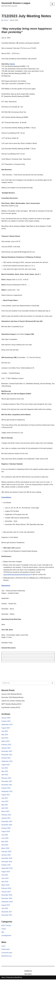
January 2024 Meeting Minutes (11, 696)
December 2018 (6, 897)
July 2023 (4, 733)
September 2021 (7, 793)
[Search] (25, 684)
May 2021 (4, 807)
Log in (3, 948)
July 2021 (4, 800)
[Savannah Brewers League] (15, 4)
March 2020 (5, 850)
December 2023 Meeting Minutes (12, 699)
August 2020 (5, 833)
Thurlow (5, 20)
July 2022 (4, 770)
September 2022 (7, 763)
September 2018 (7, 904)
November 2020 (6, 827)
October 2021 (6, 790)
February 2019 (6, 890)
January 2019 (6, 894)
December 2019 (6, 860)
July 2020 (4, 837)
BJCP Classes (6, 928)
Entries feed (5, 952)
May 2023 (4, 736)
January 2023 (6, 750)
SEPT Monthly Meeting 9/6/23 (11, 706)
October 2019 (6, 867)
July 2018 (4, 911)
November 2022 (6, 756)
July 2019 (4, 877)
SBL (2, 934)
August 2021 (5, 796)
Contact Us (28, 973)
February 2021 (6, 817)
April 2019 (4, 884)
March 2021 (5, 813)
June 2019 (4, 880)
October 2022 (6, 760)
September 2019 (7, 870)
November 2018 (6, 901)
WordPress (18, 980)
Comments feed (6, 955)
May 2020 (4, 844)
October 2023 (6, 723)
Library (3, 931)
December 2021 (6, 783)
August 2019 (5, 874)
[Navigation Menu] (52, 4)
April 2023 (4, 739)
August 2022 (5, 766)
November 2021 (6, 787)
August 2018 (5, 907)
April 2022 (4, 776)
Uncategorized (6, 938)
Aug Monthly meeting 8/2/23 (10, 709)
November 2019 (6, 864)
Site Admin (28, 976)
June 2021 (4, 803)
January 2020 (6, 857)
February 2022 (6, 780)
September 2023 (7, 726)
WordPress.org (6, 958)
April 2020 (4, 847)
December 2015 (6, 917)
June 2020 (4, 840)
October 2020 (6, 830)
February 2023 (6, 746)
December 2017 (6, 914)
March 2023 (5, 743)
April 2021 (4, 810)
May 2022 (4, 773)
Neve (3, 980)
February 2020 (6, 854)
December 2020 (6, 823)
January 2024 (6, 719)
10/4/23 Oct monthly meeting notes (13, 702)
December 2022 (6, 753)
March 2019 (5, 887)
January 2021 (6, 820)
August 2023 (5, 729)
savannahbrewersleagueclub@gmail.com (17, 576)
